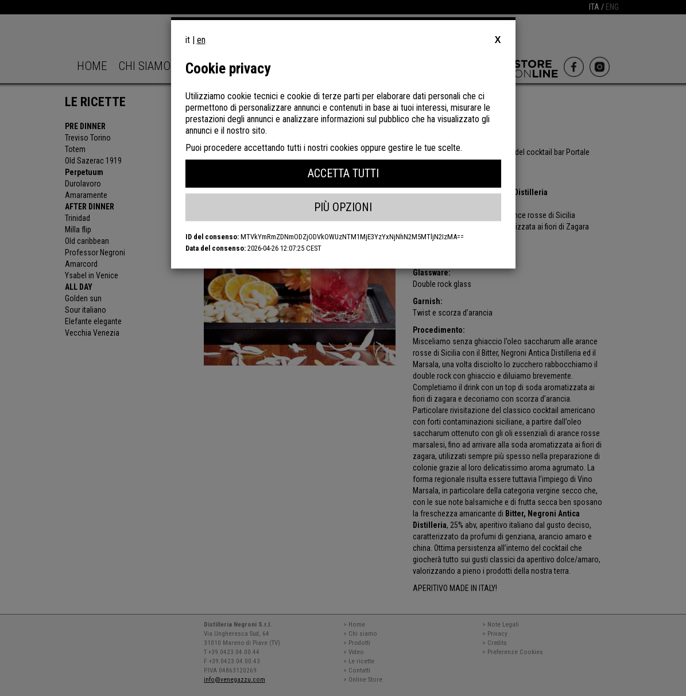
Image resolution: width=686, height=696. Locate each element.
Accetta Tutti (343, 173)
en (201, 39)
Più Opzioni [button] (343, 207)
